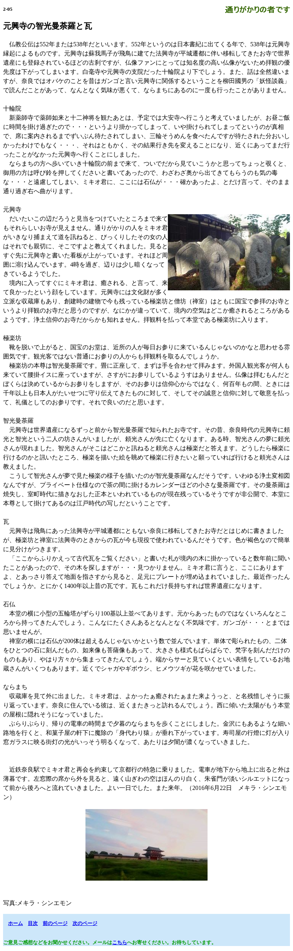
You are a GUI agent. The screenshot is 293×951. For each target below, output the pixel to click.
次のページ (84, 923)
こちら (119, 942)
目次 (33, 923)
